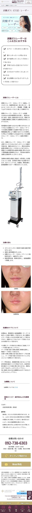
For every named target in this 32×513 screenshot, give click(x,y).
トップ (2, 5)
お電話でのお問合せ (25, 503)
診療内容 (16, 509)
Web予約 (9, 503)
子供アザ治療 (29, 509)
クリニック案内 (22, 509)
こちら (16, 387)
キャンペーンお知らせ (3, 509)
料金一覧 (9, 509)
